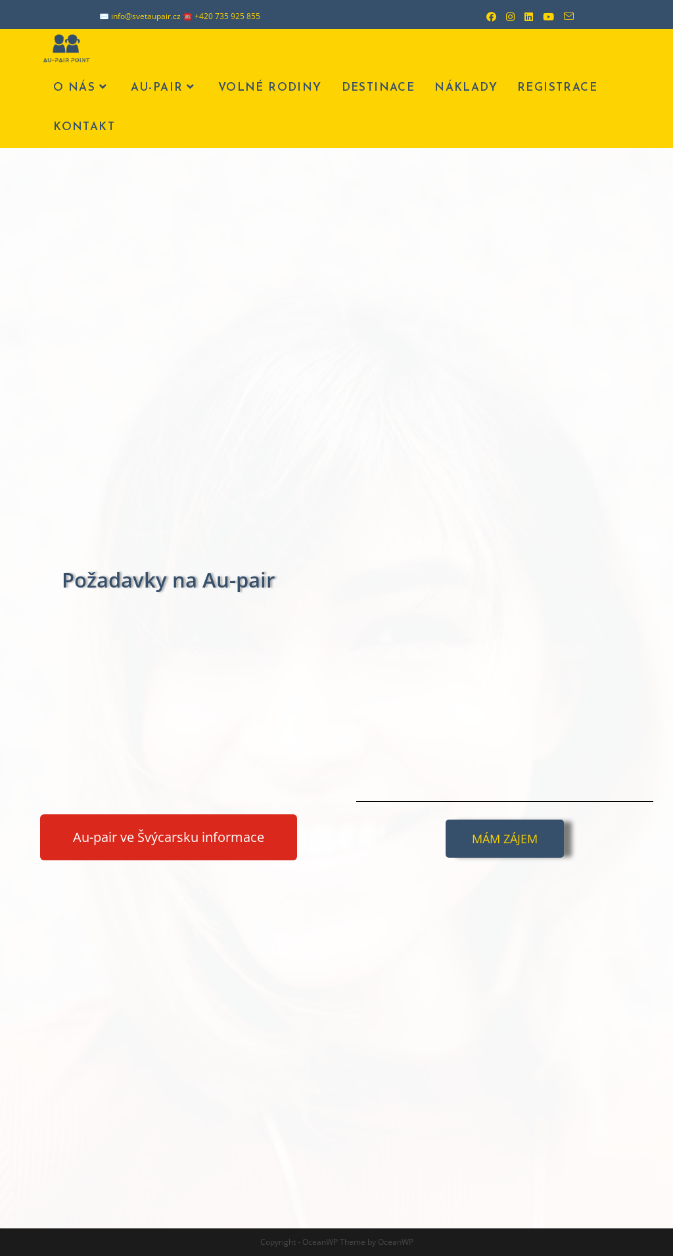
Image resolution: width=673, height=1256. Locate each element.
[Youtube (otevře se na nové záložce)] (543, 16)
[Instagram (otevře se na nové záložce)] (505, 16)
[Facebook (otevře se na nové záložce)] (486, 16)
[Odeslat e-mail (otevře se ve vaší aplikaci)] (564, 16)
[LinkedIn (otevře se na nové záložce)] (524, 16)
